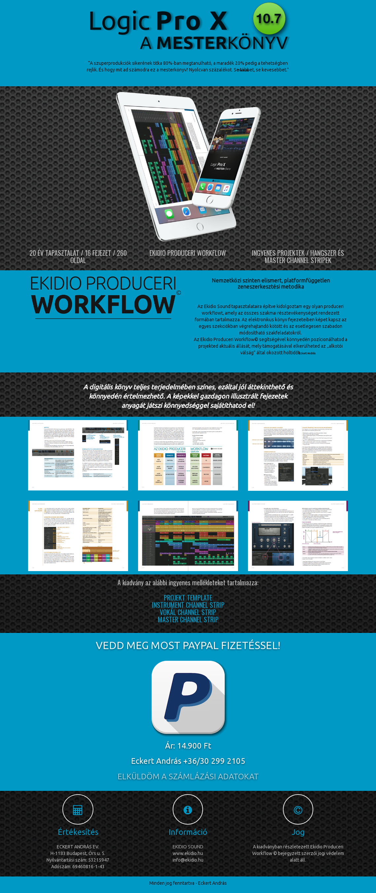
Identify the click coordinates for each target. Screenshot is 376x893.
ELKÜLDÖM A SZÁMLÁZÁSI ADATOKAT (188, 776)
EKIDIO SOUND (188, 846)
